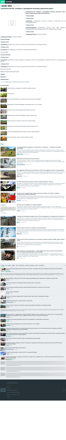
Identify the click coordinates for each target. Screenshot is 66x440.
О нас (8, 385)
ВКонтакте (3, 76)
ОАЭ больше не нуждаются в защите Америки (29, 204)
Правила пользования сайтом (13, 394)
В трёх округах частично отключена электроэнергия (31, 228)
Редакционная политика (12, 390)
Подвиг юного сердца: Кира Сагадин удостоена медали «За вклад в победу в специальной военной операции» (38, 194)
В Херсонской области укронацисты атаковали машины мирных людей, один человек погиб (41, 240)
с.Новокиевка (29, 21)
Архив (8, 396)
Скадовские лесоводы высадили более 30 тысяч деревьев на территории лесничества (41, 216)
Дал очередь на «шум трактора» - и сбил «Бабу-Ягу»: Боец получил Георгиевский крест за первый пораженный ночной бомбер (39, 251)
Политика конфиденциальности (13, 392)
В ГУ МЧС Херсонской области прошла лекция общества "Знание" (35, 181)
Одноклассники (5, 79)
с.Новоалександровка (31, 27)
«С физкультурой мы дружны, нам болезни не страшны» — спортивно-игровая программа (39, 147)
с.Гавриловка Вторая (31, 34)
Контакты (9, 387)
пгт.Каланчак (4, 49)
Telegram (3, 74)
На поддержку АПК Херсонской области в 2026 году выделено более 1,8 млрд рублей (40, 170)
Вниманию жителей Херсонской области (28, 158)
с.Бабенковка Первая (6, 37)
